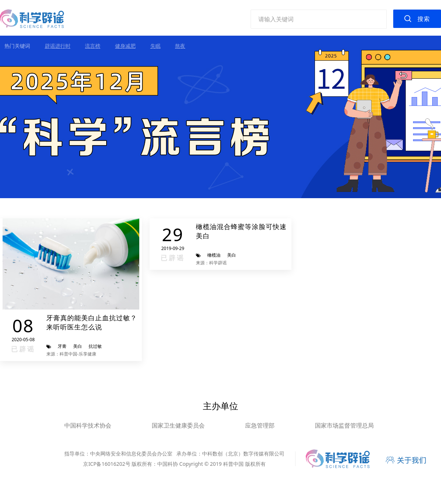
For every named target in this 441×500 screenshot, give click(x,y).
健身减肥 (125, 45)
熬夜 (180, 45)
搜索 (423, 19)
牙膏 (62, 346)
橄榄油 (213, 255)
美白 (77, 346)
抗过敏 (95, 346)
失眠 (155, 45)
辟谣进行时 (58, 45)
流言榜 (92, 45)
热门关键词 (17, 45)
